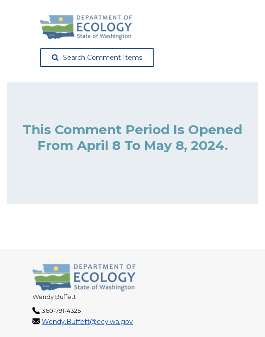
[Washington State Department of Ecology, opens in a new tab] (86, 27)
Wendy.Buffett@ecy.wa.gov (87, 322)
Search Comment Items (97, 57)
